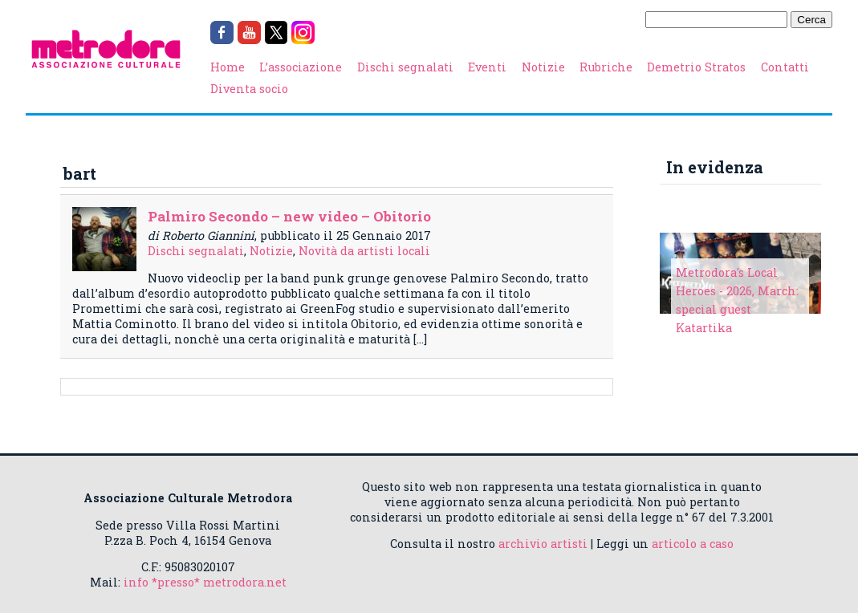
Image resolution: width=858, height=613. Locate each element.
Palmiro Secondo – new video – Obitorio (289, 216)
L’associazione (300, 67)
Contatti (785, 67)
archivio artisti (543, 543)
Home (227, 67)
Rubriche (605, 67)
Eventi (487, 67)
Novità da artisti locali (364, 250)
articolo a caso (693, 543)
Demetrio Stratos (696, 67)
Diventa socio (249, 88)
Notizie (543, 67)
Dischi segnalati (405, 67)
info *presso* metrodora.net (205, 582)
